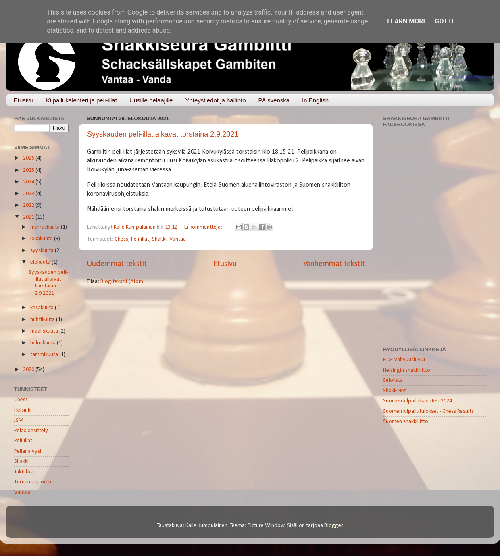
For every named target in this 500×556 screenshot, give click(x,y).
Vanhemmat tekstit (334, 264)
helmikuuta (43, 343)
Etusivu (23, 100)
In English (315, 100)
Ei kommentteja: (203, 227)
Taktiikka (23, 472)
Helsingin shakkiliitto (406, 370)
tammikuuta (44, 355)
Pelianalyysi (27, 451)
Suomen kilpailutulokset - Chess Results (428, 411)
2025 (29, 170)
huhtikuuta (43, 320)
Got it (444, 21)
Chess (121, 239)
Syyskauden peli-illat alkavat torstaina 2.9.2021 (162, 134)
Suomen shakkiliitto (405, 422)
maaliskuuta (44, 331)
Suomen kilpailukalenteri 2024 (417, 401)
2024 (29, 182)
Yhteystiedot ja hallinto (215, 100)
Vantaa (177, 239)
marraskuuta (45, 227)
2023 (29, 194)
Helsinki (22, 410)
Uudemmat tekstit (117, 264)
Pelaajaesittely (31, 431)
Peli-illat (140, 239)
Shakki (159, 239)
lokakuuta (42, 239)
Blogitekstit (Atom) (122, 282)
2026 (29, 158)
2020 (29, 370)
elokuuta (41, 262)
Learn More (407, 21)
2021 (29, 217)
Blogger (333, 526)
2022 (29, 205)
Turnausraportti (32, 482)
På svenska (274, 100)
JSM (18, 420)
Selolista (393, 380)
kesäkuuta (42, 308)
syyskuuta (42, 251)
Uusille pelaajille (151, 100)
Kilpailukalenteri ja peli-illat (81, 100)
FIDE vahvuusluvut (404, 360)
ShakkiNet (394, 391)
